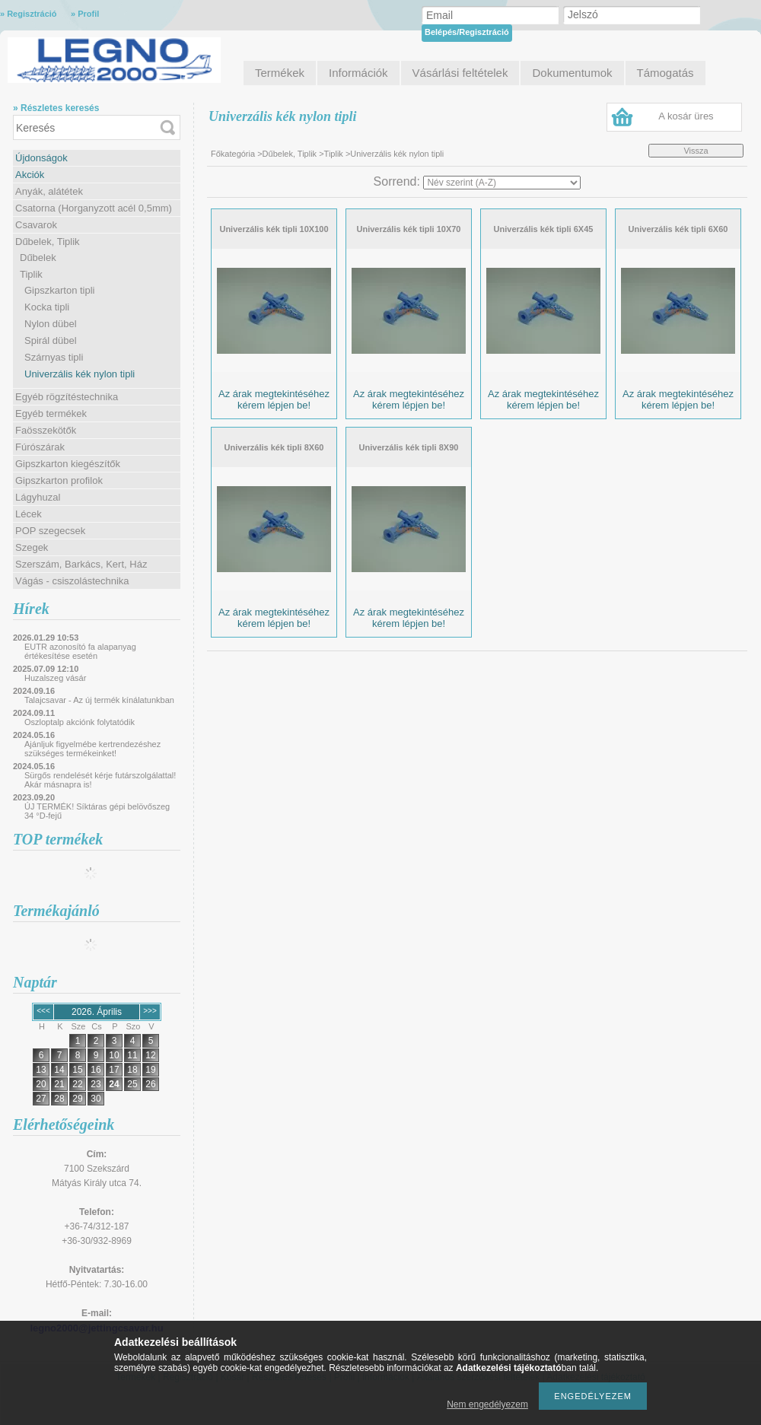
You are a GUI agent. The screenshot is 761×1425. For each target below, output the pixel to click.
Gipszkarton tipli (59, 290)
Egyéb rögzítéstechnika (66, 396)
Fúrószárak (40, 447)
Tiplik (31, 274)
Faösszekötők (45, 430)
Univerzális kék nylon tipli (79, 374)
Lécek (28, 514)
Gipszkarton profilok (59, 480)
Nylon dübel (50, 323)
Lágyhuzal (37, 497)
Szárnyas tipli (53, 357)
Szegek (31, 547)
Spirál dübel (50, 340)
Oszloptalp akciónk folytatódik (79, 722)
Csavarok (36, 225)
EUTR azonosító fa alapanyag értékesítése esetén (80, 651)
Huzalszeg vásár (55, 677)
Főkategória (233, 153)
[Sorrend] (502, 182)
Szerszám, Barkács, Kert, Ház (81, 564)
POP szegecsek (50, 530)
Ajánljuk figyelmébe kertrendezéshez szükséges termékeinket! (92, 749)
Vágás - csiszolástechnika (72, 581)
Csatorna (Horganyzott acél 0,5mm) (93, 208)
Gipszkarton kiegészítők (67, 463)
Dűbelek (38, 257)
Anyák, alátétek (49, 191)
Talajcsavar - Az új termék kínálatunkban (99, 700)
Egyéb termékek (51, 413)
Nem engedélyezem (487, 1404)
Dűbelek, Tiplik (47, 241)
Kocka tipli (46, 307)
